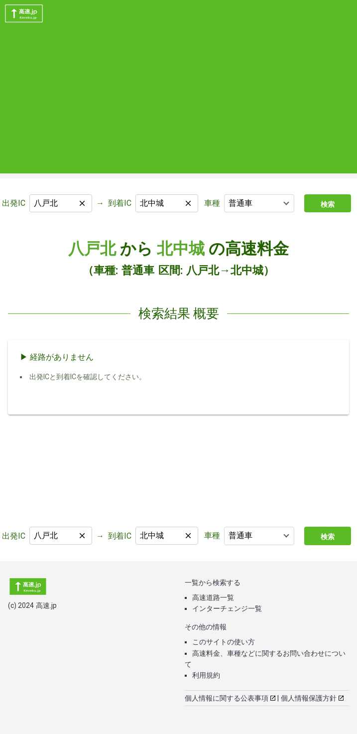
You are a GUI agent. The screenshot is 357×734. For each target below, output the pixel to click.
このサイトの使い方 (223, 642)
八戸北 (92, 248)
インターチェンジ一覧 (227, 608)
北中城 (181, 248)
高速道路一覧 (213, 597)
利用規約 (206, 675)
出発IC (13, 203)
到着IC (119, 203)
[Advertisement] (178, 103)
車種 (212, 203)
